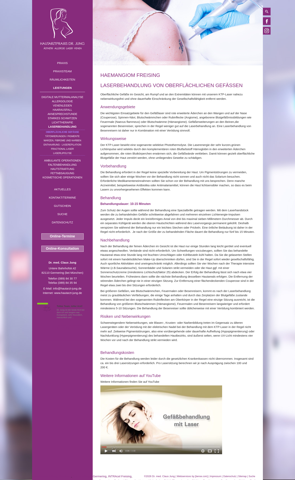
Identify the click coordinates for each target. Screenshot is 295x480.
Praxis (62, 63)
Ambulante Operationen (62, 160)
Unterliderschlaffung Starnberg (51, 476)
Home (103, 63)
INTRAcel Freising (120, 476)
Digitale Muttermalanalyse (62, 97)
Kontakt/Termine (62, 197)
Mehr (77, 317)
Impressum (215, 476)
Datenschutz (62, 222)
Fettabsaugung (62, 173)
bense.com (201, 476)
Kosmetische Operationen (62, 177)
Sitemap (242, 476)
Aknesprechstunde (62, 114)
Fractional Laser (62, 149)
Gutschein (62, 205)
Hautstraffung (62, 169)
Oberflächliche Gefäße (62, 132)
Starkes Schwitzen (62, 118)
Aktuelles (62, 189)
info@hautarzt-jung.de (67, 288)
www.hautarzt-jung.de (68, 292)
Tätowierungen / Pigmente (62, 136)
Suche (62, 214)
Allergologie (62, 101)
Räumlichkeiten (62, 79)
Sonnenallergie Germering (90, 476)
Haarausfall (62, 109)
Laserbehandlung (62, 126)
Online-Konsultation (62, 248)
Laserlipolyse (62, 153)
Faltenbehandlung (62, 164)
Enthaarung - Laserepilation (62, 144)
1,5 (46, 308)
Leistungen (62, 87)
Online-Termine (62, 236)
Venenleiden (62, 105)
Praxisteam (62, 71)
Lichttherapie (62, 122)
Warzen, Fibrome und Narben (62, 140)
